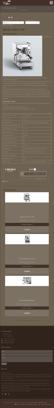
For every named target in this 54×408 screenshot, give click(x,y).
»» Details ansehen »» (27, 224)
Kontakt (18, 404)
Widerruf (43, 404)
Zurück (6, 181)
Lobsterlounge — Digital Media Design (39, 402)
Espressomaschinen (16, 9)
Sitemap (49, 404)
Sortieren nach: (7, 20)
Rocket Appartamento (27, 300)
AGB (39, 404)
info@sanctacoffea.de (8, 341)
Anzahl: (31, 169)
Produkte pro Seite (30, 20)
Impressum (23, 404)
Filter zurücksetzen (8, 25)
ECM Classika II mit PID (27, 258)
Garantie (35, 404)
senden (4, 363)
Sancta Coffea (5, 9)
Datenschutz (29, 404)
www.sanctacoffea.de (8, 342)
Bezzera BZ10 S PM (27, 217)
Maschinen (10, 9)
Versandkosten (39, 178)
